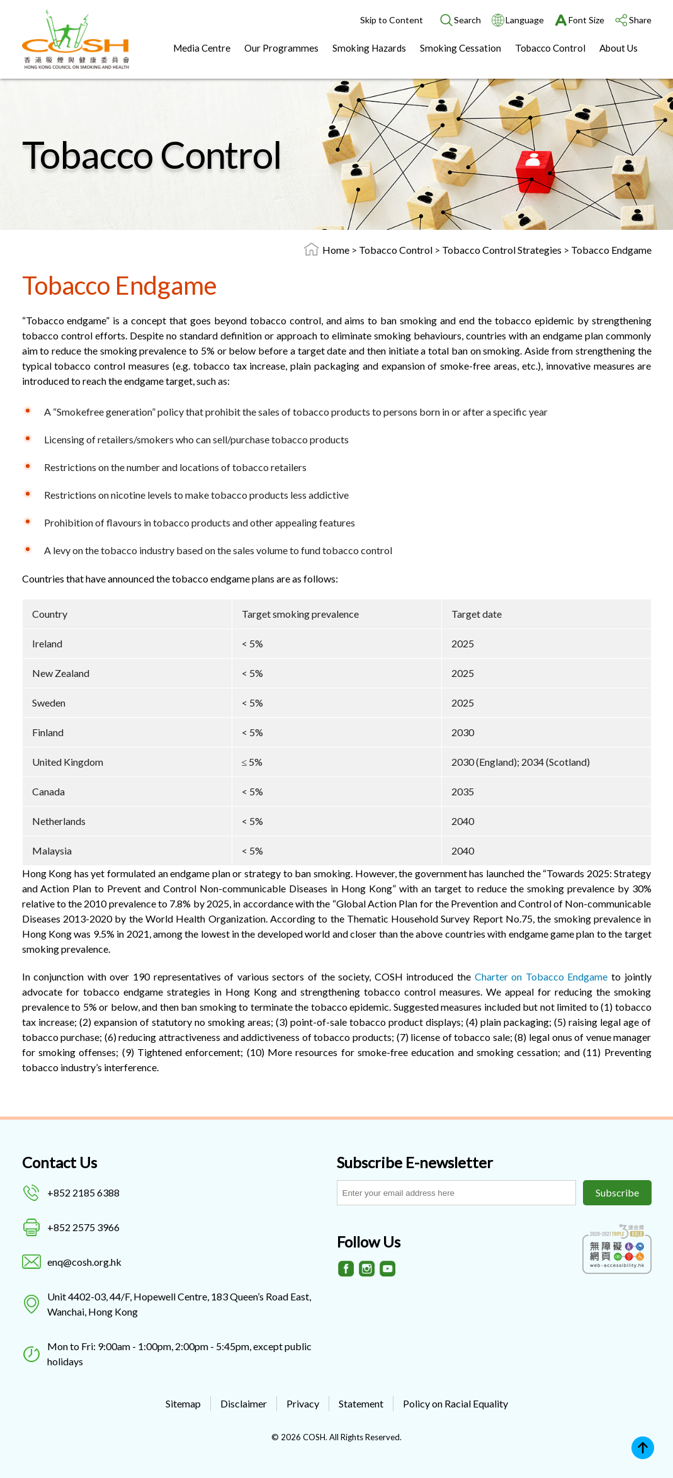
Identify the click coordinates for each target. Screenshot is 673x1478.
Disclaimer (243, 1403)
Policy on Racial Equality (455, 1403)
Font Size (586, 19)
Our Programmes (281, 48)
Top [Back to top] (642, 1447)
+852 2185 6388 (83, 1192)
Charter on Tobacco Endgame (541, 976)
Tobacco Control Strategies (502, 250)
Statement (361, 1403)
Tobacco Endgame (611, 250)
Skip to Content (391, 19)
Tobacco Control (550, 48)
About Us (618, 48)
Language (525, 19)
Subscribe (617, 1192)
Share (640, 19)
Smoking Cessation (460, 48)
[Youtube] (387, 1268)
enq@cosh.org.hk (84, 1262)
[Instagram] (367, 1268)
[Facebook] (346, 1268)
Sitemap (183, 1403)
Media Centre (201, 48)
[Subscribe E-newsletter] (456, 1192)
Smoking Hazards (369, 48)
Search (467, 19)
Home (335, 250)
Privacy (302, 1403)
